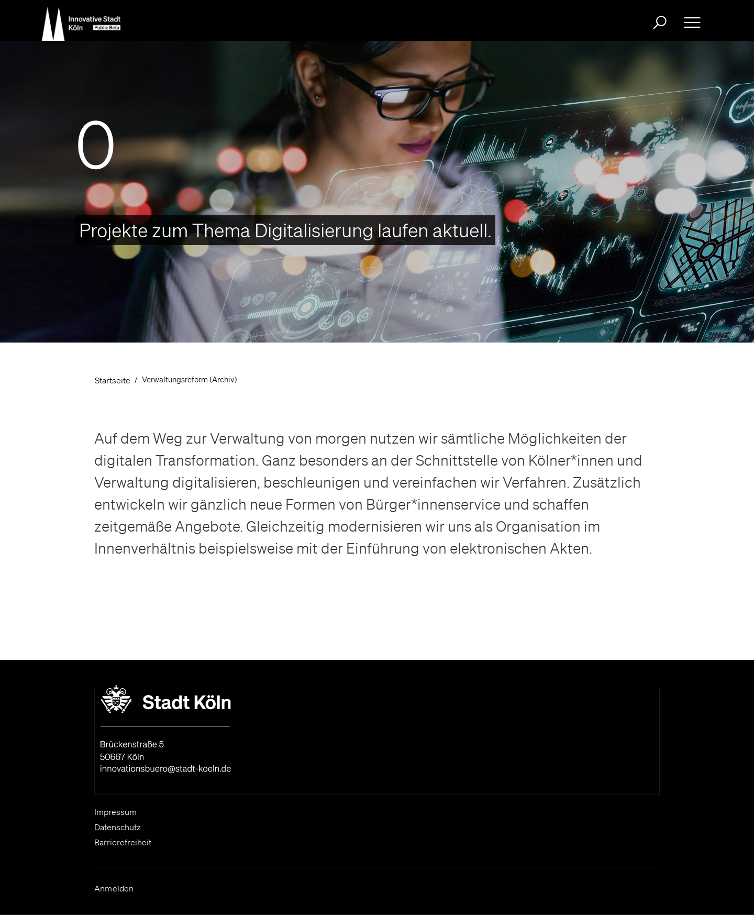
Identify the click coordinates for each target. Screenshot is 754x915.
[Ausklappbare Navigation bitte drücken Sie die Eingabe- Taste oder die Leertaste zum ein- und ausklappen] (692, 22)
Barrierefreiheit (122, 842)
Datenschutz (117, 827)
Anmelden (114, 888)
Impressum (115, 812)
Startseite (112, 380)
